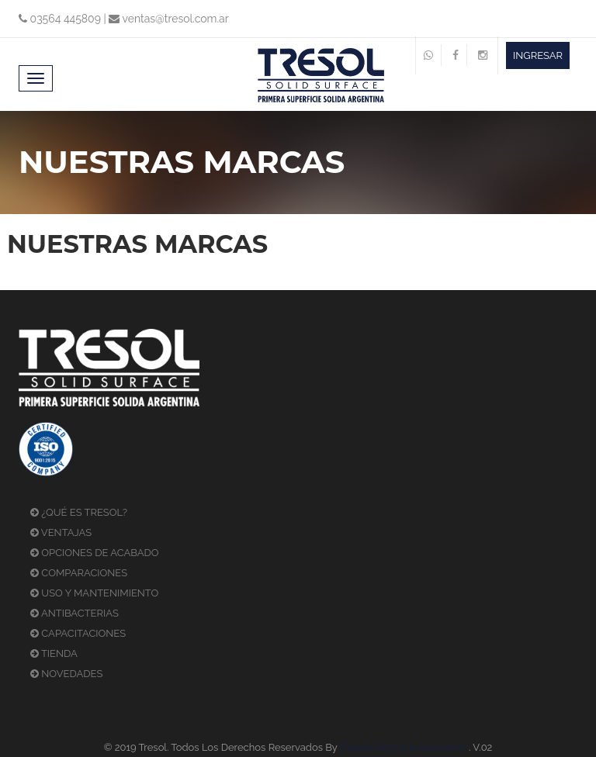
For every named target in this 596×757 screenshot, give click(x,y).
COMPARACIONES (78, 573)
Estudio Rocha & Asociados (403, 747)
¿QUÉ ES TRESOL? (78, 512)
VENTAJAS (61, 532)
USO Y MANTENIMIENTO (94, 593)
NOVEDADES (66, 673)
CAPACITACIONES (78, 633)
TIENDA (54, 653)
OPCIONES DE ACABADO (94, 552)
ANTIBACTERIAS (74, 613)
